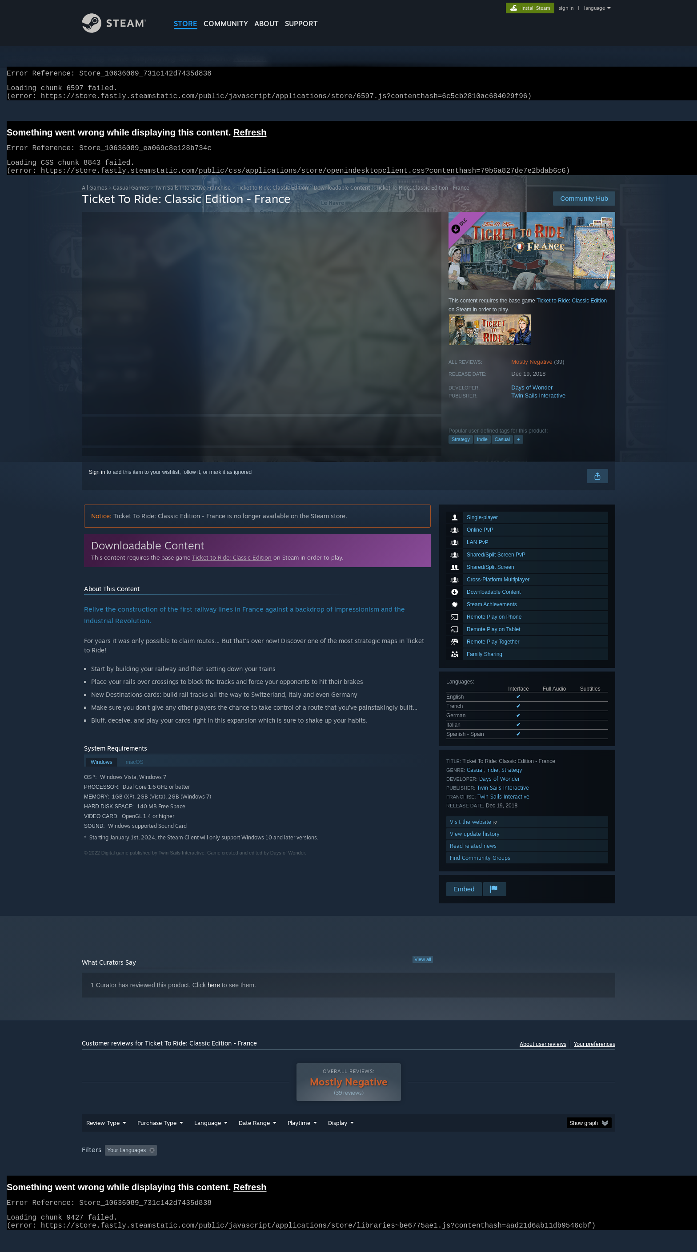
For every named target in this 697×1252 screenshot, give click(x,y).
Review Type (103, 1139)
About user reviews (543, 1054)
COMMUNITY (226, 23)
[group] (348, 1168)
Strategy (461, 450)
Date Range (254, 1139)
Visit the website (474, 832)
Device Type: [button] (537, 1167)
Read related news (473, 856)
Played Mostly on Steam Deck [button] (349, 1167)
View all (422, 970)
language (594, 8)
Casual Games (131, 198)
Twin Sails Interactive (538, 406)
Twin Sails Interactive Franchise (193, 198)
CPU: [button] (469, 1167)
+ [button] (518, 450)
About (266, 23)
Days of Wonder (532, 398)
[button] (111, 1167)
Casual (502, 450)
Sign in (97, 483)
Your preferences (594, 1054)
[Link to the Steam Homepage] (121, 30)
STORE (185, 23)
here (214, 995)
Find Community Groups (480, 868)
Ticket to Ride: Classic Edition (272, 198)
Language (207, 1139)
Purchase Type (156, 1139)
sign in (566, 8)
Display (337, 1139)
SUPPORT (301, 23)
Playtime (299, 1139)
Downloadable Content (342, 198)
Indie (482, 450)
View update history (475, 844)
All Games (94, 198)
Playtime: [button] (285, 1167)
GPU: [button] (499, 1167)
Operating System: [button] (423, 1167)
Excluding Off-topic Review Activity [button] (216, 1167)
